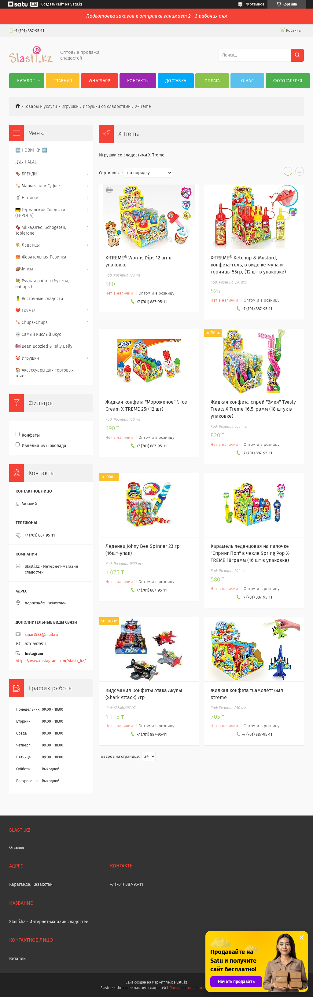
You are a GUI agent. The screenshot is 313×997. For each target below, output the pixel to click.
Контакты (138, 80)
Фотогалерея (287, 80)
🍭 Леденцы (27, 245)
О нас (247, 80)
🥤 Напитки (26, 197)
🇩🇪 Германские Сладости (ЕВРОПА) (40, 212)
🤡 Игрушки (27, 358)
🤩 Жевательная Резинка (40, 257)
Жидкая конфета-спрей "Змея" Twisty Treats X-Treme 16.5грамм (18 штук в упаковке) (253, 409)
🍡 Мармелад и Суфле (37, 186)
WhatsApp (99, 80)
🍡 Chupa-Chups (31, 322)
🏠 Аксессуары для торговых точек (44, 373)
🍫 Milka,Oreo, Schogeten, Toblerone (40, 230)
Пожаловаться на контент (190, 988)
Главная (62, 80)
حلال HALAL (26, 162)
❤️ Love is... (26, 310)
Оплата (212, 80)
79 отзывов (254, 4)
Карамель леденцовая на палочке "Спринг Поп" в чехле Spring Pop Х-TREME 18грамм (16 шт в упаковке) (250, 553)
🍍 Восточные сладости (39, 298)
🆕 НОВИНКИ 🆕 (31, 150)
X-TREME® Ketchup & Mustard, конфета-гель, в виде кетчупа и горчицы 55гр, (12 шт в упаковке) (248, 265)
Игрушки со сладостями (107, 106)
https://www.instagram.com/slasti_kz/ (51, 660)
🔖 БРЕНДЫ (26, 174)
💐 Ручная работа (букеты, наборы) (42, 283)
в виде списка (299, 172)
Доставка (175, 80)
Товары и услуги (40, 106)
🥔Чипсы (24, 269)
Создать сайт (52, 4)
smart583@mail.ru (41, 634)
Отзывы (16, 847)
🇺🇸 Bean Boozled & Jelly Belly (43, 346)
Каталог (26, 80)
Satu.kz (181, 982)
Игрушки (70, 106)
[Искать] (297, 55)
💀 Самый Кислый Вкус (38, 334)
